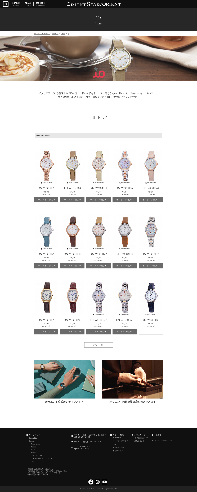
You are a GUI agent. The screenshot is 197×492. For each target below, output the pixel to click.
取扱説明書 (117, 437)
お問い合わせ (139, 435)
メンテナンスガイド (120, 441)
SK (33, 462)
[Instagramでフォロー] (97, 483)
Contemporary (36, 444)
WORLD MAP (37, 456)
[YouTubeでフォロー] (104, 483)
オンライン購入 (45, 200)
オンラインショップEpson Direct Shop (82, 447)
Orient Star (33, 438)
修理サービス (118, 451)
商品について (139, 441)
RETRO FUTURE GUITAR (42, 459)
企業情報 (157, 435)
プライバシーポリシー (163, 440)
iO (31, 465)
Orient (31, 441)
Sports (33, 450)
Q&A (114, 444)
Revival (33, 453)
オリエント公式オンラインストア (87, 442)
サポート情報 (118, 435)
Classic (33, 447)
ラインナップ (34, 435)
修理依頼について (141, 438)
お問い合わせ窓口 (119, 447)
